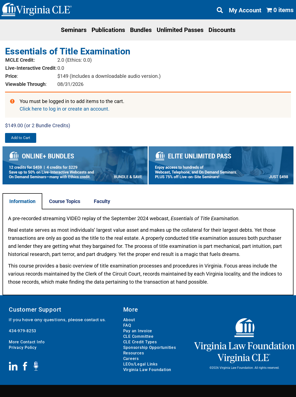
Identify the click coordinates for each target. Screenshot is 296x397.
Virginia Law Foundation (147, 369)
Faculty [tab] (102, 201)
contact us (94, 319)
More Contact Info (27, 342)
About (129, 319)
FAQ (127, 325)
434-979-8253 (22, 330)
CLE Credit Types (140, 342)
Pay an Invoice (137, 330)
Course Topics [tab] (64, 201)
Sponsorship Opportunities (149, 347)
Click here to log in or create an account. (64, 109)
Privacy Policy (23, 347)
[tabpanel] (148, 252)
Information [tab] (22, 201)
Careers (131, 358)
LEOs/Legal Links (140, 364)
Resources (133, 353)
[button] (20, 138)
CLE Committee (138, 336)
